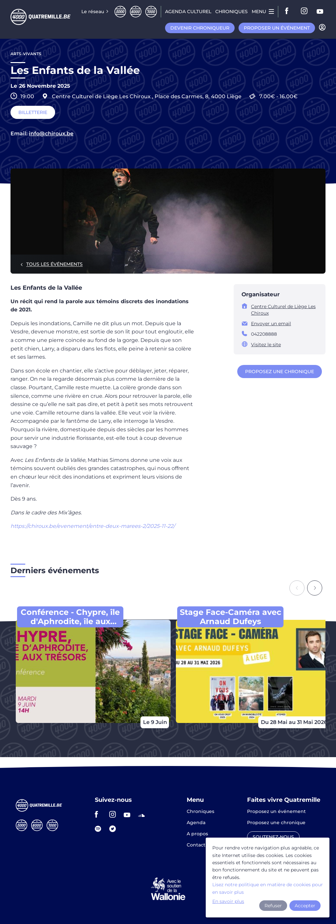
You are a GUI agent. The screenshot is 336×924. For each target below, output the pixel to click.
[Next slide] (314, 588)
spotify (100, 828)
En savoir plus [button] (228, 901)
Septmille (151, 11)
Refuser (273, 906)
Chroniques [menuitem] (231, 11)
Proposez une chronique (279, 371)
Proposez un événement (276, 811)
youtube (320, 11)
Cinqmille (120, 11)
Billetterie (32, 112)
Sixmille (135, 11)
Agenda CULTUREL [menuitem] (188, 11)
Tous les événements (54, 264)
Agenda (196, 822)
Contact (196, 845)
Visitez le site (266, 345)
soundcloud (143, 814)
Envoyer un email (271, 324)
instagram (304, 11)
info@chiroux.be (51, 133)
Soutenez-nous (273, 837)
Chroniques (200, 811)
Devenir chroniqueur (199, 28)
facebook (289, 11)
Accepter (305, 906)
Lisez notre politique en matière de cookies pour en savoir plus (267, 888)
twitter (114, 828)
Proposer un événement (277, 28)
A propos (197, 834)
